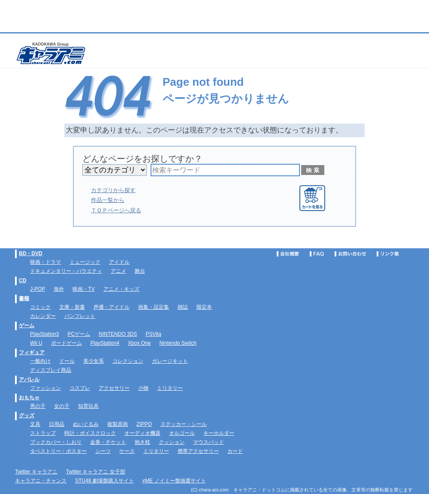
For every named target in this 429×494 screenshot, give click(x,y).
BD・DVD (30, 253)
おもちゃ (29, 398)
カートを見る (312, 198)
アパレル (29, 380)
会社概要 (288, 253)
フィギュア (32, 352)
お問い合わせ (350, 253)
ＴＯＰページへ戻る (116, 210)
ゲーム (26, 325)
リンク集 (388, 253)
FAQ (317, 253)
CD (22, 280)
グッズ (26, 416)
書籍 (24, 298)
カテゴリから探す (113, 190)
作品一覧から (107, 200)
